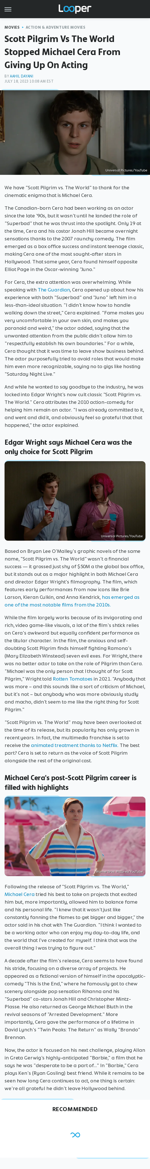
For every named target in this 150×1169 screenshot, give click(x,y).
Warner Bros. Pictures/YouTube (119, 871)
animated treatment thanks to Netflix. (75, 745)
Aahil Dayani (21, 76)
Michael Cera (20, 894)
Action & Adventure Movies (56, 27)
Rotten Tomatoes (73, 678)
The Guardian (54, 289)
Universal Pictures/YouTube (126, 170)
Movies (12, 27)
